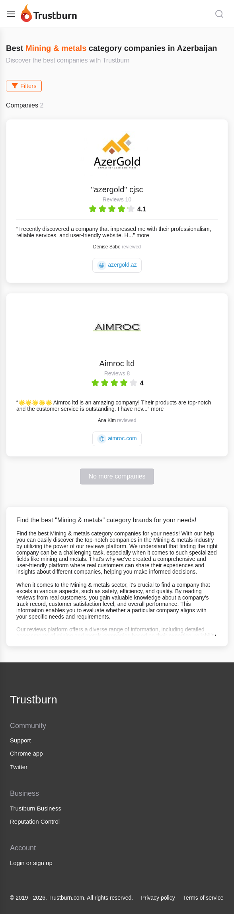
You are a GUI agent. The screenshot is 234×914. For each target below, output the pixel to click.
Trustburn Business (35, 808)
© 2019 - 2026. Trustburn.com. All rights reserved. (71, 897)
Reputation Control (35, 821)
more (142, 235)
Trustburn (33, 699)
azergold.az (116, 265)
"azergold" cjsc (117, 189)
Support (20, 740)
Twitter (18, 767)
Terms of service (203, 897)
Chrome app (26, 753)
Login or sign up (31, 862)
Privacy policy (158, 897)
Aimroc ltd (117, 363)
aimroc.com (116, 438)
